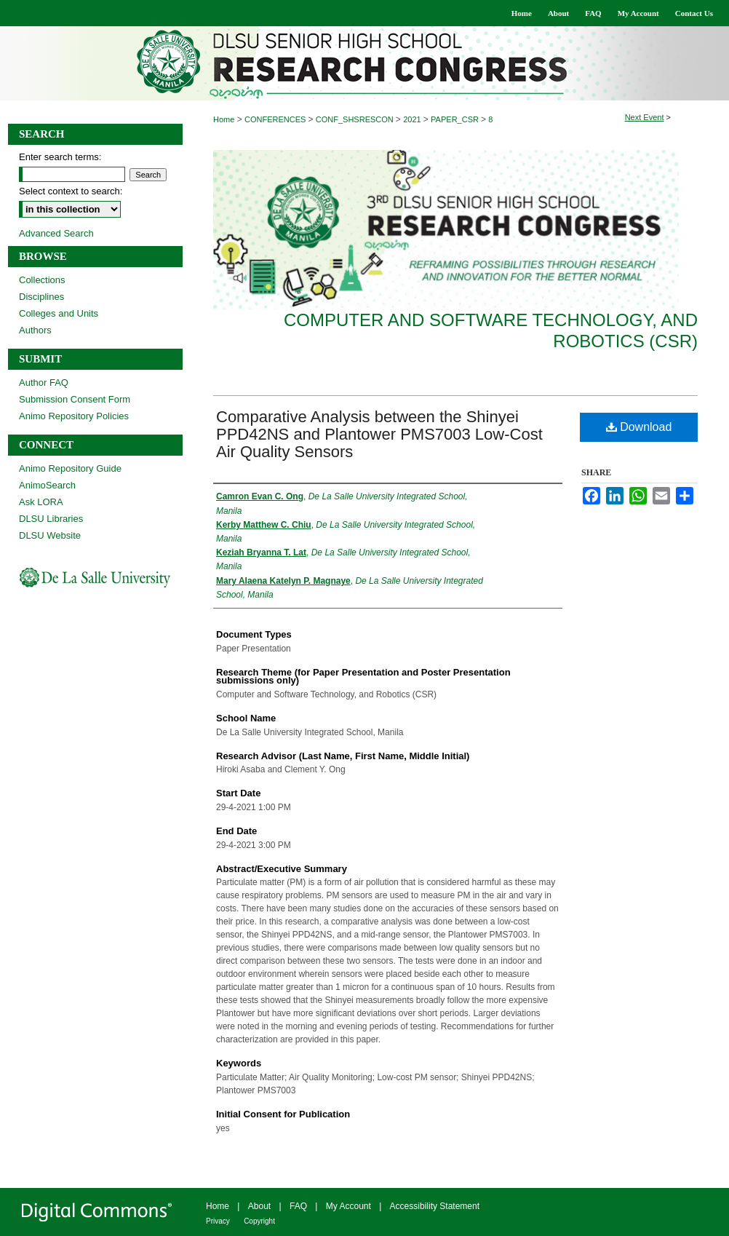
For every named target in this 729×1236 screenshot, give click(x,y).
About (259, 1206)
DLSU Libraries (51, 518)
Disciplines (41, 296)
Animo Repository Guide (70, 468)
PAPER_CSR (456, 119)
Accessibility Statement (434, 1206)
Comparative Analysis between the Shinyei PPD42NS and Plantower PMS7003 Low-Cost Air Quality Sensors (379, 434)
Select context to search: (70, 191)
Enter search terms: (60, 156)
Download (639, 427)
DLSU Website (50, 535)
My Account (348, 1206)
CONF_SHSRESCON (356, 119)
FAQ (298, 1206)
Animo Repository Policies (74, 416)
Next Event (644, 117)
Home (223, 119)
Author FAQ (43, 382)
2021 (413, 119)
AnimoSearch (47, 485)
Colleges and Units (58, 313)
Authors (35, 330)
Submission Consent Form (74, 399)
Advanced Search (56, 233)
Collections (42, 279)
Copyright (259, 1221)
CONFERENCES (276, 119)
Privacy (218, 1221)
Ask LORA (41, 501)
